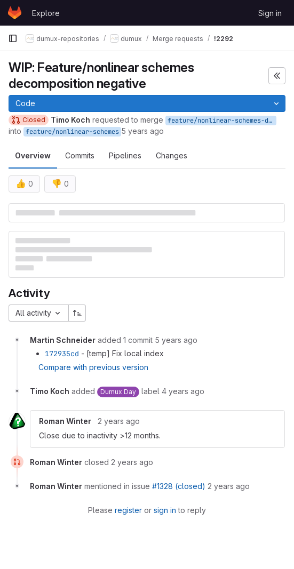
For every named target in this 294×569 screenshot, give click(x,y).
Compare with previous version (93, 367)
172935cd (62, 353)
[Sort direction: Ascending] (77, 313)
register (128, 510)
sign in (165, 510)
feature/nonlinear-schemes (72, 131)
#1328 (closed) (178, 486)
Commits (79, 155)
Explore (46, 13)
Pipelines (125, 155)
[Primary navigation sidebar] (12, 38)
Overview (33, 155)
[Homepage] (14, 12)
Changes (171, 155)
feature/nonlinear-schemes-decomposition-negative (222, 120)
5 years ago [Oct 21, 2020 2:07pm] (142, 130)
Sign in (270, 13)
